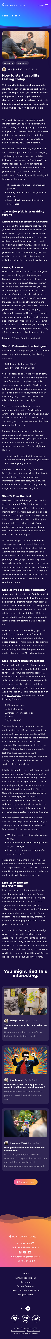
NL (22, 1308)
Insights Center (25, 1294)
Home (5, 16)
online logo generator (33, 332)
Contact (25, 1273)
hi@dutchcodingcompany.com (25, 1256)
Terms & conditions (18, 1331)
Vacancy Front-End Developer (25, 1290)
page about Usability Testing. (28, 956)
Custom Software (25, 1286)
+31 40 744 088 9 (25, 1261)
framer (5, 638)
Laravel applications (25, 1277)
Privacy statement (33, 1331)
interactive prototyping (17, 634)
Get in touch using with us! (28, 949)
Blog (15, 16)
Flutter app (25, 1282)
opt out (35, 1333)
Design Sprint (14, 695)
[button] (42, 5)
